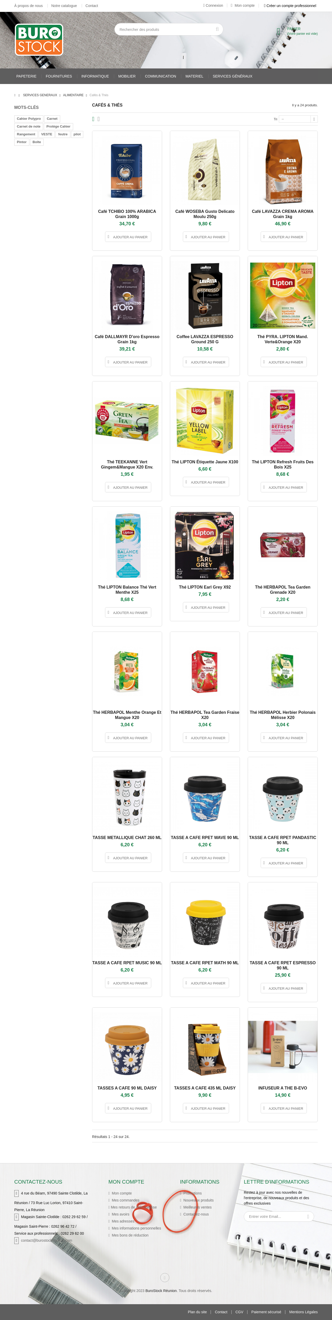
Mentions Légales (303, 1312)
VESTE (46, 134)
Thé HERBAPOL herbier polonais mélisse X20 (283, 715)
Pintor (22, 142)
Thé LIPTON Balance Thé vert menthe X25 (127, 590)
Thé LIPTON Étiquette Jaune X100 (205, 462)
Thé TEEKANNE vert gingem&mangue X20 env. (127, 464)
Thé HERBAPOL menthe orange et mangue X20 (127, 715)
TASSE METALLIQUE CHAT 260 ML (127, 837)
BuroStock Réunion (161, 1291)
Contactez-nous (195, 1214)
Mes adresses (122, 1221)
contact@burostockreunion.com (46, 1240)
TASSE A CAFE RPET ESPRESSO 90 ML (283, 965)
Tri (275, 119)
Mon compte (243, 5)
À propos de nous (28, 6)
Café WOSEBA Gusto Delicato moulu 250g (204, 214)
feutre (62, 134)
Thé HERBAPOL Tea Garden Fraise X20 (204, 715)
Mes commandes (125, 1200)
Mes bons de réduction (130, 1235)
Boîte (37, 142)
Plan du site (197, 1312)
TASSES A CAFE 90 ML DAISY (127, 1088)
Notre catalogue (64, 6)
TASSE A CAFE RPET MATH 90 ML (205, 963)
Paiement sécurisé (266, 1312)
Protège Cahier (58, 126)
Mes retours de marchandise (134, 1207)
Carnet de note (28, 126)
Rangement (26, 134)
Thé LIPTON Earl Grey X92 (205, 587)
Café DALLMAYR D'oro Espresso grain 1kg (127, 339)
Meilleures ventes (197, 1207)
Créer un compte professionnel (290, 5)
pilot (77, 134)
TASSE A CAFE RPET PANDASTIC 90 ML (282, 840)
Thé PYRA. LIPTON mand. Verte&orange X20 (282, 339)
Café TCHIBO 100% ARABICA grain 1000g (127, 214)
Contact (92, 6)
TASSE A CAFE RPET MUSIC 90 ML (127, 963)
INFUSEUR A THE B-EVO (282, 1088)
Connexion (213, 5)
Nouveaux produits (198, 1200)
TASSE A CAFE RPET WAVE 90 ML (205, 837)
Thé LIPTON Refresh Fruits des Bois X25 (283, 464)
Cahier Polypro (29, 119)
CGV (239, 1312)
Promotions (192, 1193)
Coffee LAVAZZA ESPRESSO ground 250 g (205, 339)
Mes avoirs (120, 1214)
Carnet (52, 119)
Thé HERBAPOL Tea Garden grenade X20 (282, 590)
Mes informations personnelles (136, 1228)
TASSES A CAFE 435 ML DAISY (205, 1088)
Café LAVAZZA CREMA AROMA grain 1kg (283, 214)
